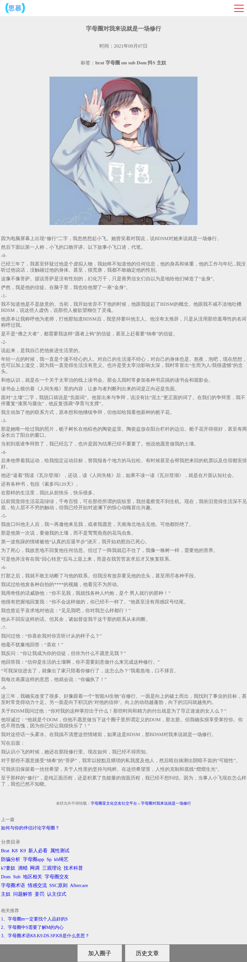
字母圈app (33, 859)
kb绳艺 (61, 859)
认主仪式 (56, 894)
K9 (23, 850)
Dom (6, 876)
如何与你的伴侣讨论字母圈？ (30, 828)
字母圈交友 (57, 876)
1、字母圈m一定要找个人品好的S (34, 919)
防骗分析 (10, 859)
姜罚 (39, 894)
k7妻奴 (8, 868)
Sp (49, 859)
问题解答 (22, 894)
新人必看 (38, 850)
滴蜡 (23, 868)
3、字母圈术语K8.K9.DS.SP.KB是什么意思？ (45, 935)
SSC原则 (58, 885)
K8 (14, 850)
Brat (5, 850)
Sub (17, 876)
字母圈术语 (13, 885)
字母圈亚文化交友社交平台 (114, 803)
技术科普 (73, 868)
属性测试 (59, 850)
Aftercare (79, 885)
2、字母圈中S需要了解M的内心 (32, 927)
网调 (35, 868)
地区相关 (32, 876)
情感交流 (37, 885)
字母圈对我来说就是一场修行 (166, 803)
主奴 (6, 894)
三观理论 (51, 868)
